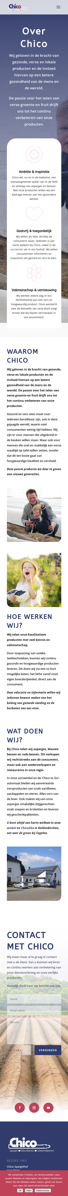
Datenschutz (43, 1190)
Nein (28, 1190)
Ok (20, 1190)
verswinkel (16, 249)
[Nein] (63, 1183)
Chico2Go (27, 828)
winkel (11, 828)
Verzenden (48, 1050)
